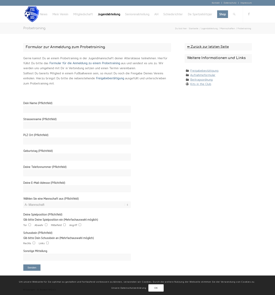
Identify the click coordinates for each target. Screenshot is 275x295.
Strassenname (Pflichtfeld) (40, 119)
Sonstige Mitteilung (35, 251)
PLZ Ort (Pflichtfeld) (35, 135)
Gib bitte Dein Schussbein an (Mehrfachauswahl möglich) (58, 238)
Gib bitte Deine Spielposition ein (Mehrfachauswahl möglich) (60, 219)
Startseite (193, 28)
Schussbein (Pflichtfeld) (37, 232)
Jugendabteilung (209, 28)
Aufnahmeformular (202, 75)
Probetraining (34, 28)
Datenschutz (230, 3)
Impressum (246, 3)
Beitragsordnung (201, 79)
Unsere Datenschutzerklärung (128, 287)
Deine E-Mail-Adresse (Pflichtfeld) (44, 182)
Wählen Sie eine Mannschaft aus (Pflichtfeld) (51, 198)
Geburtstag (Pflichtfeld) (38, 150)
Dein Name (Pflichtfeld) (37, 103)
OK (156, 287)
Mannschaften (227, 28)
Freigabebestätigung (204, 70)
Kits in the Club (200, 84)
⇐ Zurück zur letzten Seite (208, 47)
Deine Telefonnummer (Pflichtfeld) (44, 167)
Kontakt (216, 3)
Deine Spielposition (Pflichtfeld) (42, 214)
